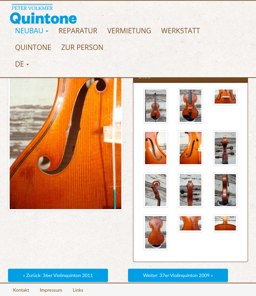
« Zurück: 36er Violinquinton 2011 (58, 275)
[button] (31, 30)
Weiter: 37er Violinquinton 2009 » (178, 275)
